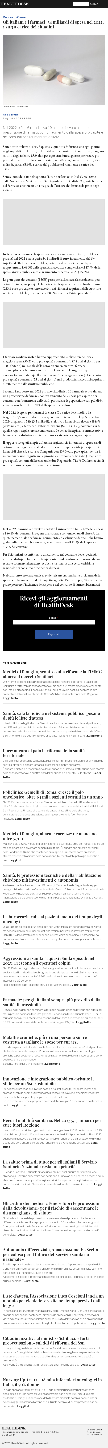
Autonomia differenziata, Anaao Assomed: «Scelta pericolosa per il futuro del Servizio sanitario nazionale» (50, 1254)
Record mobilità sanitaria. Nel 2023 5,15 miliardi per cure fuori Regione (52, 1123)
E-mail (52, 617)
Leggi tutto (10, 698)
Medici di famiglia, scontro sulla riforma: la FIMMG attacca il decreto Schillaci (52, 674)
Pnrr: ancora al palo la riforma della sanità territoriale (44, 753)
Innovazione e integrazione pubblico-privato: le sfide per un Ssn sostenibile (49, 1081)
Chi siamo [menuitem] (91, 1430)
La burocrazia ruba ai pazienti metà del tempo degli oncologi (52, 919)
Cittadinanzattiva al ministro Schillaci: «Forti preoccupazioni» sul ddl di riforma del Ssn (46, 1340)
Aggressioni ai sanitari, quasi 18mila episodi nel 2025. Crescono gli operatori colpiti (48, 960)
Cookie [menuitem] (89, 1432)
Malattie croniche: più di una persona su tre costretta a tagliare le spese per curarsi (45, 1039)
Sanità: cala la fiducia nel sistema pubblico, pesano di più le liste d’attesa (51, 715)
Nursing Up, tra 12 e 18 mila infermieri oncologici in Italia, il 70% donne (52, 1382)
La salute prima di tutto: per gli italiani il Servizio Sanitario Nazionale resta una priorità (50, 1164)
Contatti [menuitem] (99, 1430)
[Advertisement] (54, 222)
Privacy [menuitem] (90, 1435)
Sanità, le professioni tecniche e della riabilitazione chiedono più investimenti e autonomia (52, 877)
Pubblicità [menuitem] (97, 1435)
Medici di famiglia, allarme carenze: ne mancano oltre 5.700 (50, 836)
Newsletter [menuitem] (97, 1432)
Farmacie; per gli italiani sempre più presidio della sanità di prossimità (51, 1002)
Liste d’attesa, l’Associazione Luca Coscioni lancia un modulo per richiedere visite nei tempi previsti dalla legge (53, 1300)
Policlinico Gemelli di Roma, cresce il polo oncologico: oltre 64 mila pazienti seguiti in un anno (53, 794)
